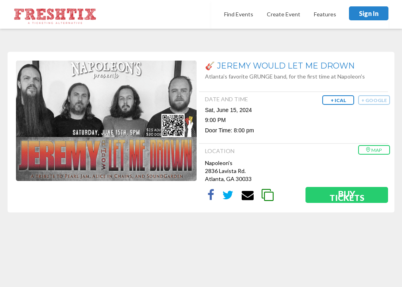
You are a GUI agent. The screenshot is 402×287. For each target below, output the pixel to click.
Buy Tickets (347, 195)
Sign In (368, 13)
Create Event (283, 14)
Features (325, 14)
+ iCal (338, 100)
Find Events (238, 14)
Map (374, 150)
